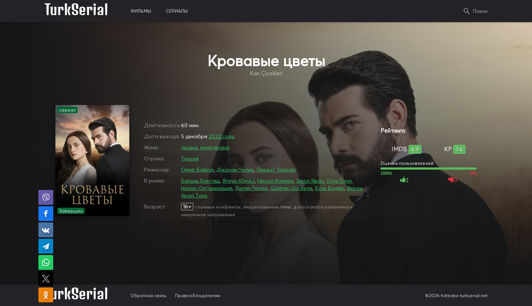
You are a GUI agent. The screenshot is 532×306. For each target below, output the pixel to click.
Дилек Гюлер (251, 188)
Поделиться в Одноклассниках (45, 295)
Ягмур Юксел (238, 180)
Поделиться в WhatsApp (45, 262)
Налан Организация (206, 188)
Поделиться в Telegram (45, 246)
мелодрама (214, 147)
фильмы (140, 11)
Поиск (480, 11)
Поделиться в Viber (45, 197)
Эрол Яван (310, 180)
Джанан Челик (235, 169)
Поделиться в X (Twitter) (45, 278)
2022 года (222, 136)
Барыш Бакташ (200, 180)
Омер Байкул (197, 169)
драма (189, 147)
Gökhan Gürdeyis (291, 188)
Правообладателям (197, 295)
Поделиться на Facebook (45, 213)
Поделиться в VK (45, 229)
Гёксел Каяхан (275, 180)
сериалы (177, 11)
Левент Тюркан (276, 169)
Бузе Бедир (329, 188)
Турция (190, 158)
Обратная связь (148, 295)
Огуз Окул (339, 180)
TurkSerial (76, 11)
